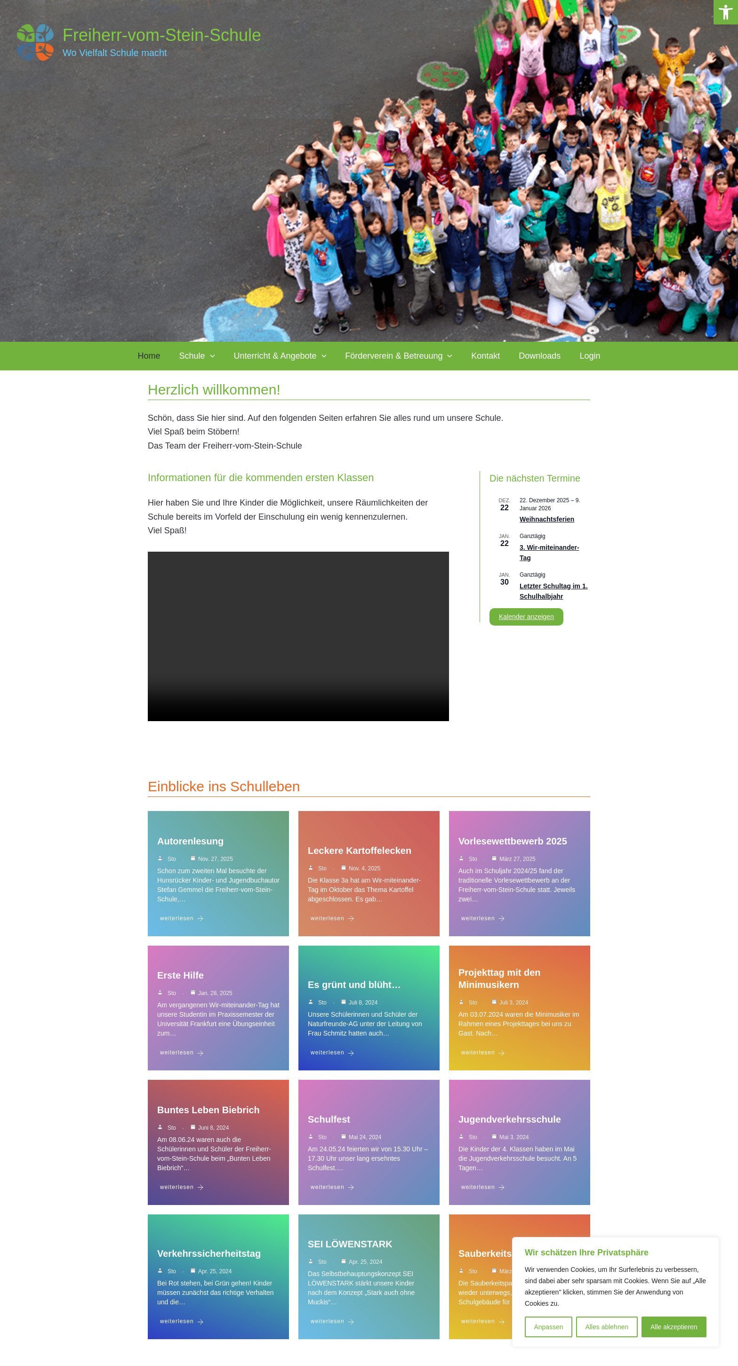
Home (170, 356)
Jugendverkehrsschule (509, 1125)
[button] (726, 12)
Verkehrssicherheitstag (209, 1262)
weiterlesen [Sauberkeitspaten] (483, 1330)
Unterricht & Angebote (287, 356)
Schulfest (329, 1125)
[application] (224, 356)
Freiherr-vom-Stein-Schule (162, 35)
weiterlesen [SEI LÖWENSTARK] (332, 1330)
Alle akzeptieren (674, 1327)
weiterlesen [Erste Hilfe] (182, 1057)
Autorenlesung (190, 843)
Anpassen (548, 1327)
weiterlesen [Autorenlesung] (182, 920)
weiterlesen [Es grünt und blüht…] (332, 1057)
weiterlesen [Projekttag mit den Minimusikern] (483, 1057)
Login (569, 356)
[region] (615, 1292)
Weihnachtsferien (547, 519)
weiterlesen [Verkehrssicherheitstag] (182, 1330)
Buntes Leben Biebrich (208, 1116)
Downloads (526, 356)
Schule (211, 356)
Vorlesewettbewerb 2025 (512, 843)
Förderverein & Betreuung (398, 356)
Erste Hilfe (180, 979)
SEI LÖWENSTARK (350, 1252)
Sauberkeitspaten (497, 1262)
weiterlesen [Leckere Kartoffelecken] (332, 920)
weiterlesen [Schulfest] (332, 1193)
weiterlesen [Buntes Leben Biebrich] (182, 1193)
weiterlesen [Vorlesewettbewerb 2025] (483, 920)
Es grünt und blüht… (354, 989)
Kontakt (478, 356)
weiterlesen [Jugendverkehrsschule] (483, 1193)
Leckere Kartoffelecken (359, 852)
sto (172, 861)
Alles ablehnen (606, 1327)
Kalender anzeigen (526, 616)
